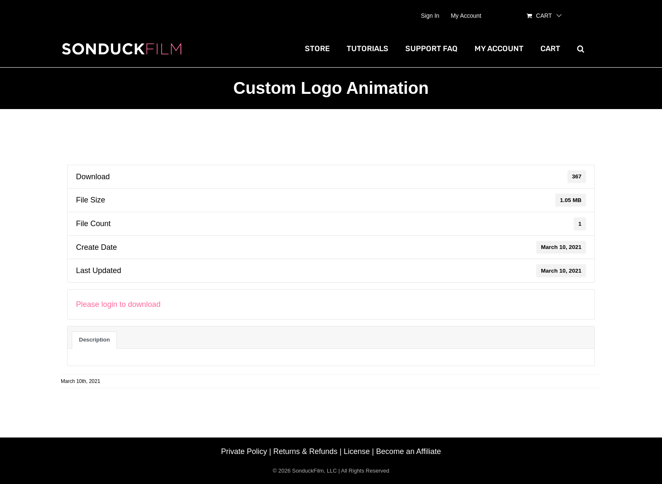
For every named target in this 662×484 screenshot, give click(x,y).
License (357, 451)
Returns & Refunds (305, 451)
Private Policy (244, 451)
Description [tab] (94, 339)
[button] (580, 49)
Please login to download (118, 304)
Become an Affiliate (408, 451)
